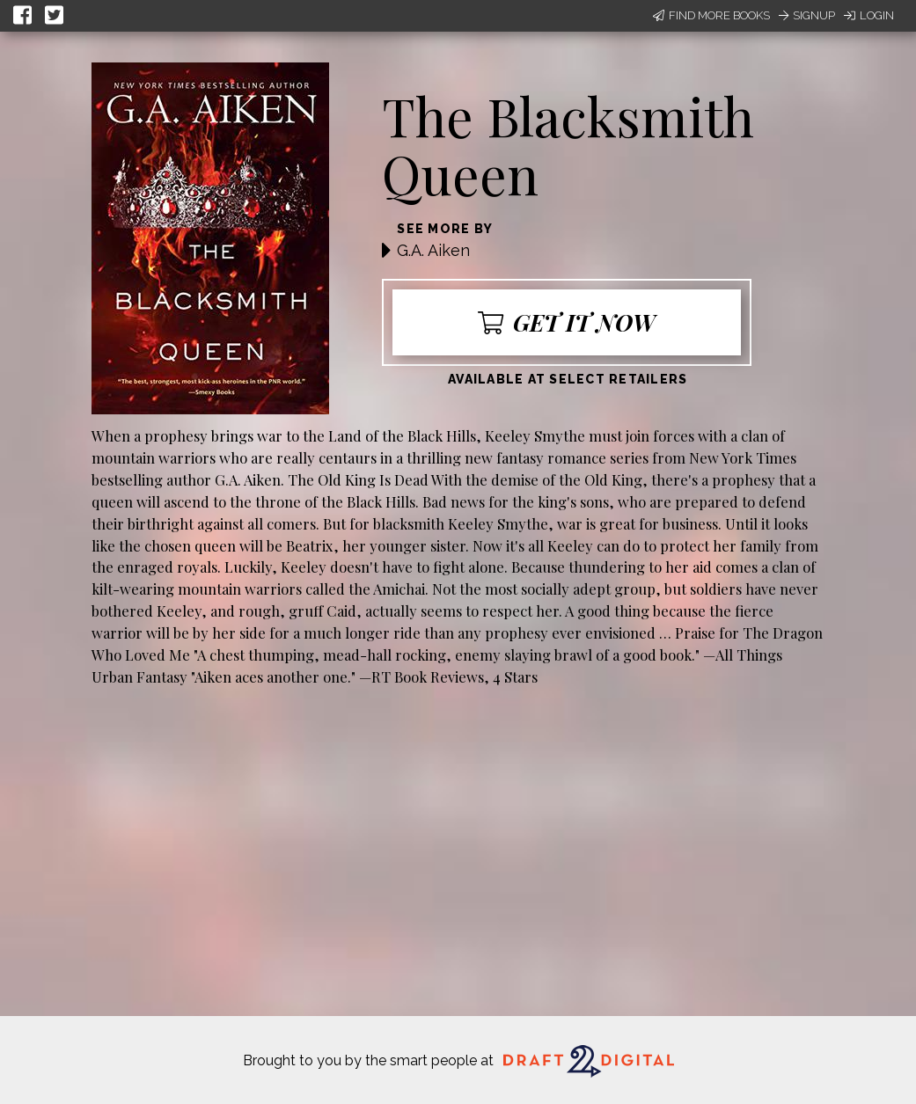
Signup (807, 15)
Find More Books (711, 15)
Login (869, 15)
